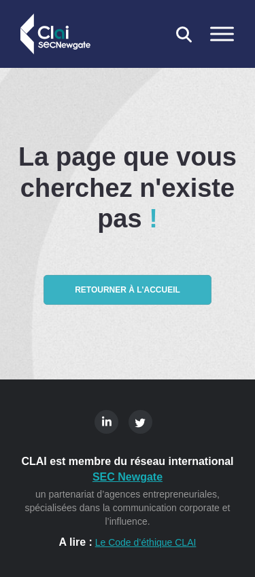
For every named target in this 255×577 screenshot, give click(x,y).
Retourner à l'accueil (127, 290)
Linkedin (106, 422)
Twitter (140, 422)
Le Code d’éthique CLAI (146, 542)
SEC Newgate (127, 477)
